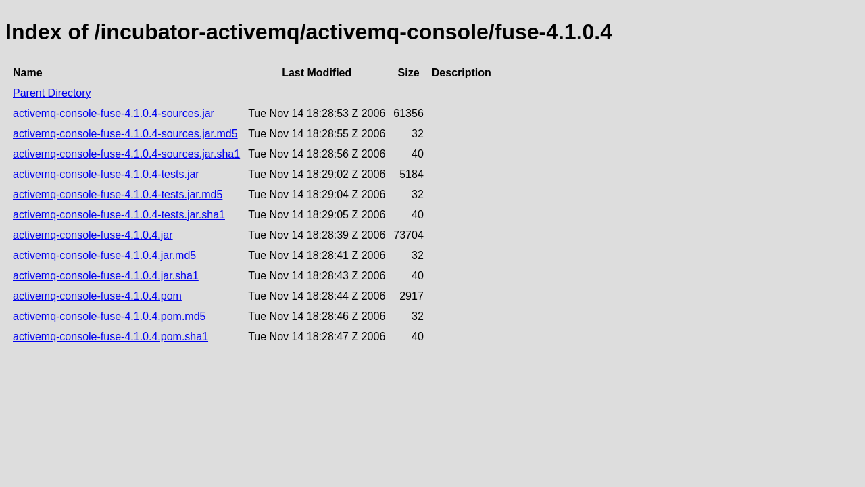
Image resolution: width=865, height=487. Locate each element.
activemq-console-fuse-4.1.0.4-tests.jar (106, 174)
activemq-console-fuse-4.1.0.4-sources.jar (113, 113)
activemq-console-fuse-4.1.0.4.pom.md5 (109, 316)
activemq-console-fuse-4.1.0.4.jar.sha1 (106, 275)
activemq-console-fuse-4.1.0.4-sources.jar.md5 (125, 133)
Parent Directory (52, 93)
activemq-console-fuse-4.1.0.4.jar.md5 (104, 255)
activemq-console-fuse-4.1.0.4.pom (97, 296)
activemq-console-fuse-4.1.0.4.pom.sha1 (110, 336)
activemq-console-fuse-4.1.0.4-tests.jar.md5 (117, 194)
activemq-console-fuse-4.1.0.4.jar (93, 235)
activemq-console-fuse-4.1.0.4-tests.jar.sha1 (119, 215)
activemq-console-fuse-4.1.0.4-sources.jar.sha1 (126, 154)
